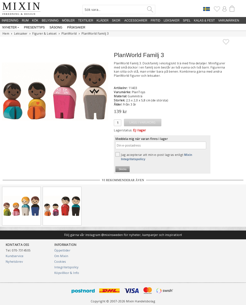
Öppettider (62, 250)
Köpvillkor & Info (66, 273)
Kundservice (14, 256)
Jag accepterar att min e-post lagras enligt (153, 156)
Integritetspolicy (66, 267)
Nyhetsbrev (14, 262)
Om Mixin (61, 256)
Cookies (60, 262)
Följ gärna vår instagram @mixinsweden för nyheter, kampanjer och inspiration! (123, 235)
